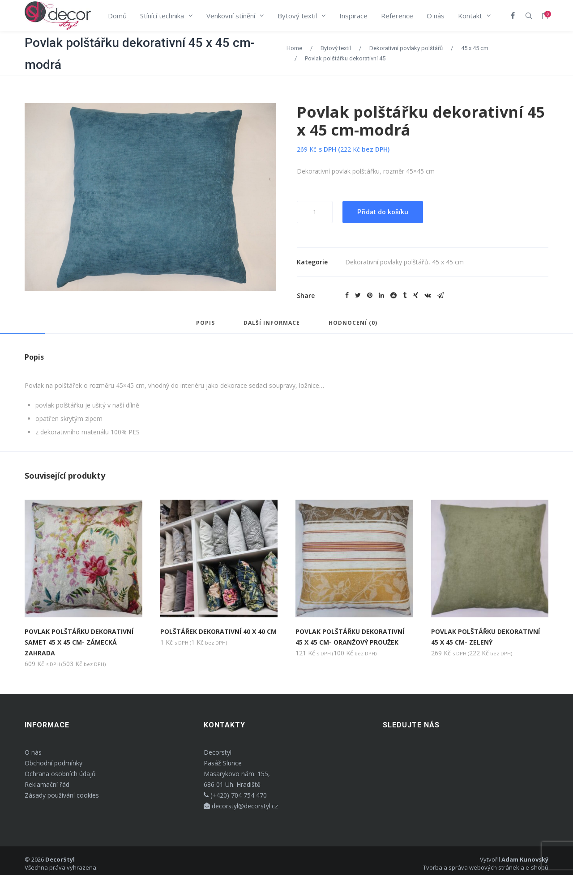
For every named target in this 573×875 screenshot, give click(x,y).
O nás (33, 752)
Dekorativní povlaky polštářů (406, 48)
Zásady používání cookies (62, 795)
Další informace (272, 323)
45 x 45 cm (474, 48)
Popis (205, 323)
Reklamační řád (47, 784)
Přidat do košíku (382, 212)
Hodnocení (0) (353, 323)
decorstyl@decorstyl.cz (241, 806)
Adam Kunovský (524, 859)
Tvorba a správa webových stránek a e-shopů (485, 867)
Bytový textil (336, 48)
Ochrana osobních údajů (60, 773)
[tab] (205, 327)
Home (294, 48)
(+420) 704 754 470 (235, 795)
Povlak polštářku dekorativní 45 (345, 58)
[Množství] (315, 212)
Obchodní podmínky (53, 763)
